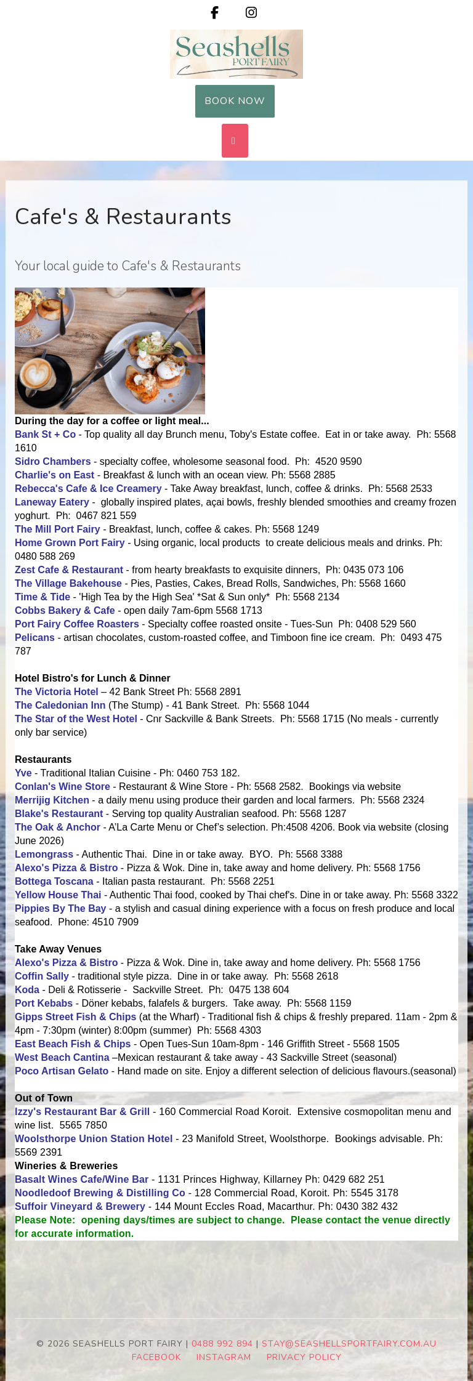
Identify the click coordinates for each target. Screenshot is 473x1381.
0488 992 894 (222, 1344)
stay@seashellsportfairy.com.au (349, 1344)
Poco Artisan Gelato (61, 1071)
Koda (27, 989)
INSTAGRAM (223, 1357)
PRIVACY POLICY (304, 1357)
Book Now (234, 101)
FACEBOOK (156, 1357)
